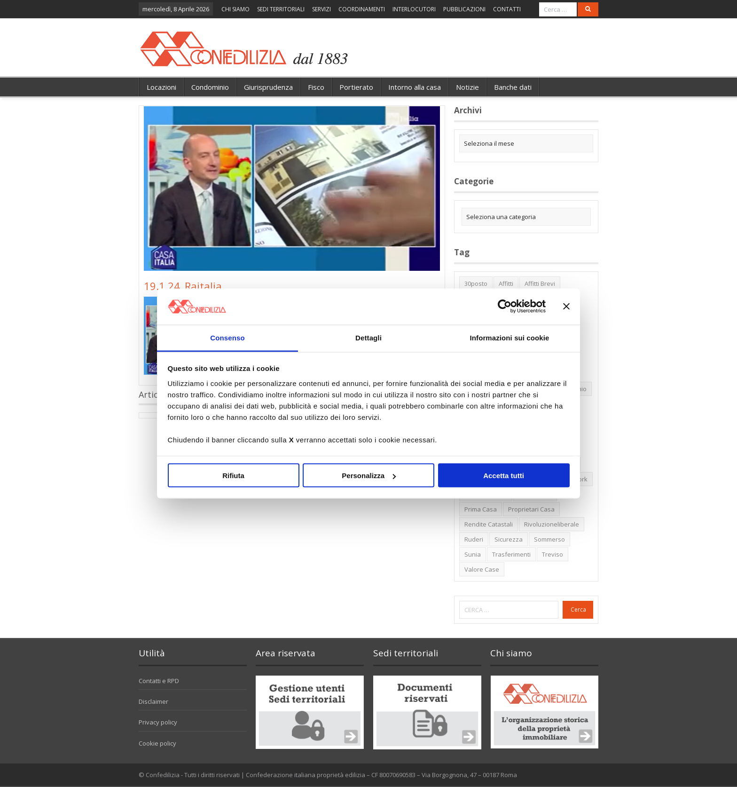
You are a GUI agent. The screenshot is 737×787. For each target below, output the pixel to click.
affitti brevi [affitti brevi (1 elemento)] (540, 283)
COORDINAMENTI (361, 9)
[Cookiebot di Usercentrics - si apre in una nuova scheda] (504, 306)
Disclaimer (153, 701)
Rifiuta (233, 476)
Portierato (356, 87)
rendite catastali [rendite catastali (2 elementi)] (488, 524)
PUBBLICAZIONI (464, 9)
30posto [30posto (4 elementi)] (475, 283)
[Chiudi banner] (566, 306)
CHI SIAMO (235, 9)
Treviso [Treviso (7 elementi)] (552, 554)
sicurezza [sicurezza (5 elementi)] (508, 539)
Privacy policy (158, 722)
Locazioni (161, 87)
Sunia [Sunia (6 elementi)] (472, 554)
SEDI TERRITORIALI (281, 9)
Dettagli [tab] (368, 337)
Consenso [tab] (227, 337)
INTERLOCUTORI (414, 9)
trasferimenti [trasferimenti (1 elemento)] (511, 554)
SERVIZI (321, 9)
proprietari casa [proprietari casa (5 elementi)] (531, 509)
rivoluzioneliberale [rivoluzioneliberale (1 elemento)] (551, 524)
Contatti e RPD (159, 681)
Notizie (467, 87)
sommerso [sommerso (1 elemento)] (549, 539)
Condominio (210, 87)
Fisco (316, 87)
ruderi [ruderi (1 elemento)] (473, 539)
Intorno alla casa (414, 87)
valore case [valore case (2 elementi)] (481, 569)
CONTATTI (507, 9)
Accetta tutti (503, 476)
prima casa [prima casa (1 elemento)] (480, 509)
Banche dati (513, 87)
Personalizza (369, 476)
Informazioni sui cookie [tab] (509, 337)
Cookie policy (157, 743)
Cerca (578, 610)
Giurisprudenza (268, 87)
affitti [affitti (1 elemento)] (506, 283)
